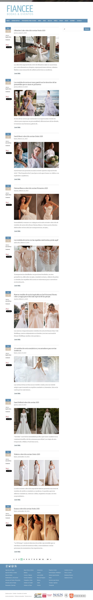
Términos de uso (28, 596)
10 (39, 559)
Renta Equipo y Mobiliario (55, 572)
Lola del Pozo (8, 143)
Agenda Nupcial (16, 21)
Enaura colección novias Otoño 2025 (27, 509)
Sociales (79, 21)
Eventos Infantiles (28, 577)
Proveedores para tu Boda (29, 21)
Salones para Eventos (54, 575)
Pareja (55, 21)
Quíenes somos (8, 593)
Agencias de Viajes (9, 570)
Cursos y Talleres (28, 575)
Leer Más (17, 73)
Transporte (51, 585)
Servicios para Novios (54, 580)
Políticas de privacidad (19, 596)
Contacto (14, 593)
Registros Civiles (53, 570)
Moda (39, 21)
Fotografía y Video (28, 580)
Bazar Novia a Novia (28, 570)
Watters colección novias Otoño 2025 (27, 454)
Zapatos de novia (68, 577)
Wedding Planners (68, 575)
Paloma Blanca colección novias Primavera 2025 (31, 188)
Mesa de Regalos (41, 577)
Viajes (8, 24)
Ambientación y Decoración (11, 577)
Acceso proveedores (9, 596)
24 (47, 559)
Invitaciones (40, 570)
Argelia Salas (8, 37)
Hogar (61, 21)
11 (43, 559)
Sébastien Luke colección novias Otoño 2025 (29, 31)
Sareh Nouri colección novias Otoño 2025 (28, 136)
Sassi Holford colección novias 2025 (26, 402)
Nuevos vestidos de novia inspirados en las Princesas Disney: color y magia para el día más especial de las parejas (35, 296)
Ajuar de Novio (8, 575)
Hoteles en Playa (28, 585)
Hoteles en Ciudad (28, 582)
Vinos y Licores (67, 572)
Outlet (38, 582)
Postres (39, 585)
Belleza (50, 21)
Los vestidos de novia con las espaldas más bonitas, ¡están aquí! (36, 240)
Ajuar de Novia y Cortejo (11, 572)
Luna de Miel (40, 575)
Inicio (8, 21)
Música (38, 580)
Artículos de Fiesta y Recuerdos (12, 580)
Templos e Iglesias (53, 582)
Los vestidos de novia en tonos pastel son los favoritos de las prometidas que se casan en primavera (35, 83)
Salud (66, 21)
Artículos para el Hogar (10, 582)
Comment (7, 39)
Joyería (39, 572)
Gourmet (72, 21)
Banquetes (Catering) (10, 585)
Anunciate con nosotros (22, 593)
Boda (44, 21)
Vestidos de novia (68, 570)
